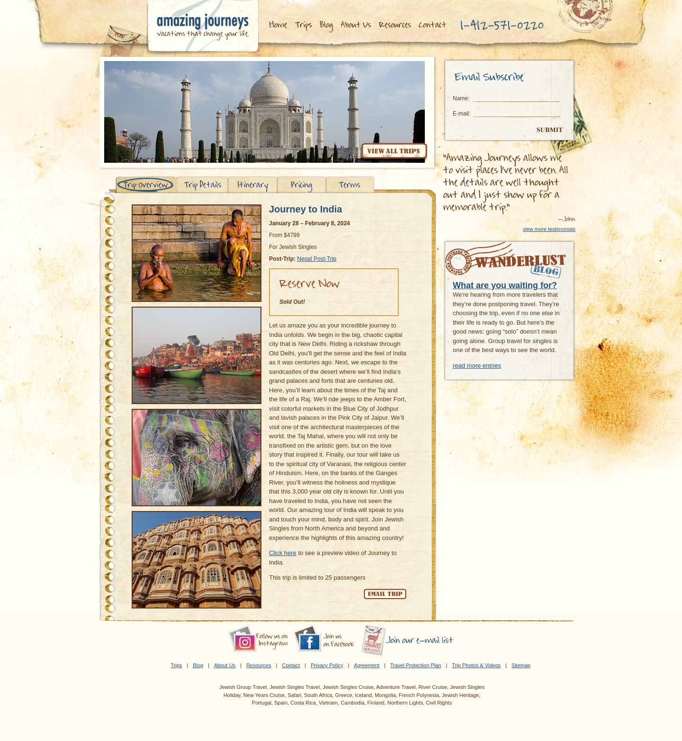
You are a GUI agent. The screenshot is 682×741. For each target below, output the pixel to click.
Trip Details (202, 185)
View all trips (393, 152)
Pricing (302, 185)
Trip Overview (146, 185)
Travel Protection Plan (415, 665)
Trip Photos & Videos (476, 665)
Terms (350, 185)
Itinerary (253, 185)
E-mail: (461, 113)
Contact (291, 665)
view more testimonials (549, 229)
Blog (327, 25)
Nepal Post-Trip (316, 259)
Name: (461, 98)
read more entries (477, 365)
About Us (356, 25)
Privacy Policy (327, 665)
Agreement (366, 665)
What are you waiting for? (505, 285)
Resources (396, 25)
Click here (282, 552)
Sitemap (521, 665)
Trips (303, 25)
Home (277, 25)
